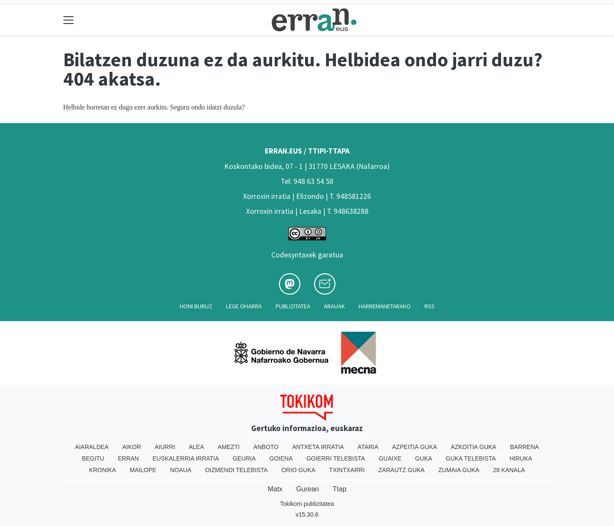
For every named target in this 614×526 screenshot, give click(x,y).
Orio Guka (298, 470)
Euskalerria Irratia (185, 458)
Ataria (368, 446)
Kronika (102, 470)
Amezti (229, 446)
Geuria (244, 458)
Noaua (180, 470)
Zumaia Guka (458, 470)
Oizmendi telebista (236, 470)
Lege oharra (244, 306)
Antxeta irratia (318, 446)
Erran (128, 458)
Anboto (266, 446)
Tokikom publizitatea (307, 503)
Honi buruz (196, 306)
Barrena (524, 446)
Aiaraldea (92, 446)
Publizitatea (293, 306)
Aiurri (165, 446)
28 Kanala (509, 470)
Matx (274, 489)
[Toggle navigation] (68, 19)
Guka (423, 458)
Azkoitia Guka (473, 446)
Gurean (307, 489)
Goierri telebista (335, 458)
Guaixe (390, 458)
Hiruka (521, 458)
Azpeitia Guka (414, 446)
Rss (429, 306)
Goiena (281, 458)
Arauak (334, 306)
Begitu (93, 458)
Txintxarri (347, 470)
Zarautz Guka (401, 470)
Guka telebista (471, 458)
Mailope (143, 470)
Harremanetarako (385, 306)
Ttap (340, 489)
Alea (196, 446)
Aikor (131, 446)
